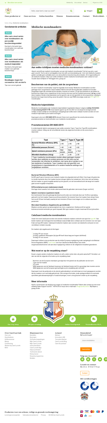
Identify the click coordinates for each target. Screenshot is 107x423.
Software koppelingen (37, 339)
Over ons (8, 335)
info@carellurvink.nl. (83, 286)
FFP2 (92, 97)
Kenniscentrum (72, 16)
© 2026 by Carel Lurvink (56, 415)
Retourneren (34, 354)
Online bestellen (46, 16)
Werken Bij (70, 2)
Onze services (30, 16)
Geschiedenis (9, 337)
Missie (7, 341)
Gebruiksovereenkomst (30, 415)
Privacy (43, 415)
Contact (86, 16)
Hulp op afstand (35, 350)
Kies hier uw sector (15, 2)
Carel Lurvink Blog (61, 341)
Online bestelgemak (72, 324)
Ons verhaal (77, 2)
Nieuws (59, 16)
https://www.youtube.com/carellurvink (100, 359)
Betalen (32, 358)
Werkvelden (98, 16)
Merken (57, 335)
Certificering (9, 343)
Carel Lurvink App (35, 347)
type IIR (93, 219)
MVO (6, 347)
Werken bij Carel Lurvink (12, 345)
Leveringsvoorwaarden (12, 415)
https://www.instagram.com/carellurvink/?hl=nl (94, 359)
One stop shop (13, 324)
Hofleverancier (9, 339)
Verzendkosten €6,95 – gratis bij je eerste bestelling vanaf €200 (93, 324)
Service (85, 2)
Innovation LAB (60, 337)
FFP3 (97, 97)
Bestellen (33, 335)
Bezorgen (33, 337)
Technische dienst (36, 352)
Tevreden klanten (61, 339)
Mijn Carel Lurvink (35, 341)
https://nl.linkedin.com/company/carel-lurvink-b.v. (82, 359)
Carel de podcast (60, 343)
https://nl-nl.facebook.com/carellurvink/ (88, 359)
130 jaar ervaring (34, 324)
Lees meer (52, 242)
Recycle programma (36, 356)
